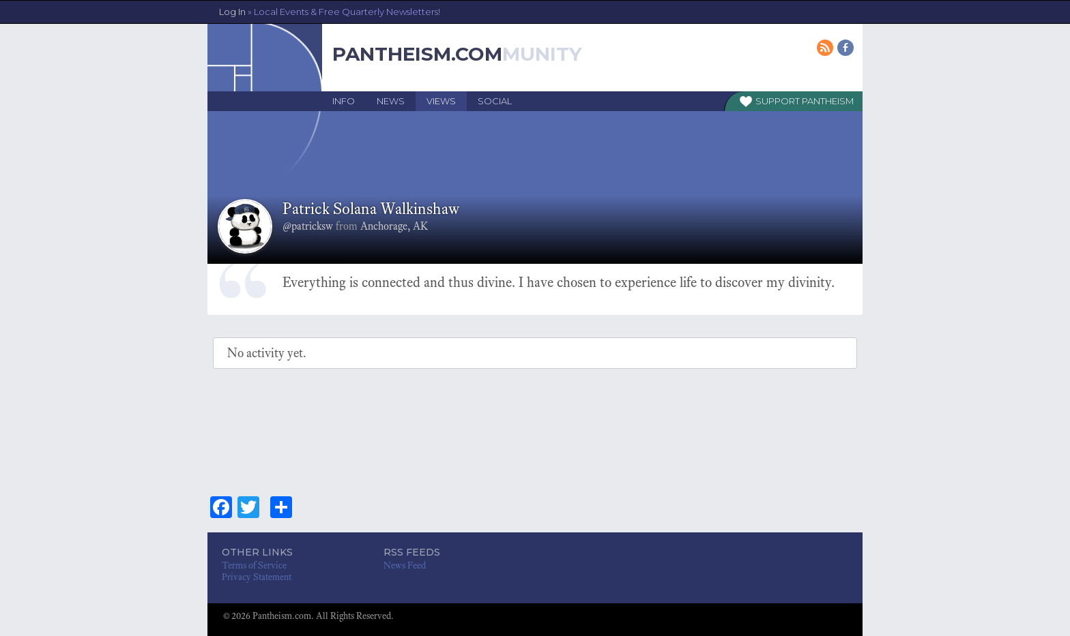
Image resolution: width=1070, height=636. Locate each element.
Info (343, 100)
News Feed (405, 565)
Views (441, 100)
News (391, 100)
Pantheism (828, 100)
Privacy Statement (256, 577)
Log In (329, 11)
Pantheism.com (417, 53)
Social (495, 100)
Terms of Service (254, 565)
